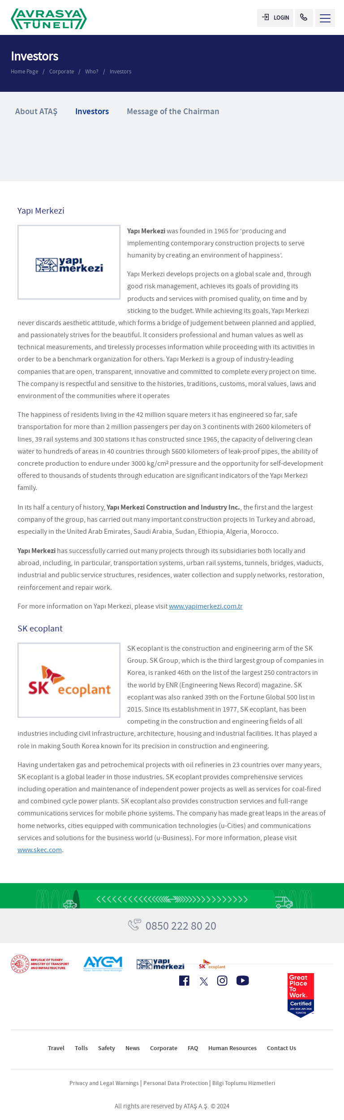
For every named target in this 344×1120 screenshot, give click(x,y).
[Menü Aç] (325, 18)
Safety (106, 1048)
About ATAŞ (36, 111)
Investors (120, 71)
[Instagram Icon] (222, 980)
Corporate (61, 71)
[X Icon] (203, 981)
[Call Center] (304, 18)
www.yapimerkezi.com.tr (206, 606)
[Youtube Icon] (242, 980)
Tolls (81, 1048)
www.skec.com (39, 849)
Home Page (24, 71)
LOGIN (275, 17)
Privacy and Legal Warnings (104, 1083)
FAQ (193, 1048)
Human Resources (232, 1048)
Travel (56, 1048)
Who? (92, 71)
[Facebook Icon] (184, 980)
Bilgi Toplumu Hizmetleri (243, 1083)
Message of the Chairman (173, 111)
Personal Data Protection (175, 1083)
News (132, 1048)
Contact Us (281, 1048)
